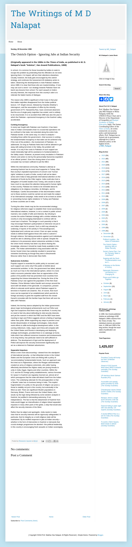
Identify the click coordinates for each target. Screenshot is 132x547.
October (106, 283)
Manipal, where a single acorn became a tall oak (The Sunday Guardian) (109, 400)
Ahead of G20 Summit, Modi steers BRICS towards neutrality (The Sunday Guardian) (111, 368)
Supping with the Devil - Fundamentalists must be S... (112, 260)
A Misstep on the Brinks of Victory (111, 266)
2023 (104, 155)
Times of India (104, 129)
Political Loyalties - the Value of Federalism (111, 240)
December (107, 233)
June (105, 293)
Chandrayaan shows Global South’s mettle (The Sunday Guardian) (111, 392)
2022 (104, 159)
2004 (104, 215)
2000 (104, 224)
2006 (104, 209)
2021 (104, 162)
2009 (104, 199)
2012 (104, 190)
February (106, 299)
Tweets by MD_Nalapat (107, 49)
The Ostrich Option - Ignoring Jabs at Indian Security (110, 246)
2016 (104, 177)
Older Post (86, 517)
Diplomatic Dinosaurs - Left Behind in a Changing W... (111, 272)
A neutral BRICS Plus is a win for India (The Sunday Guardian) (110, 416)
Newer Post (15, 517)
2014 (104, 184)
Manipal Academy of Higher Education (108, 122)
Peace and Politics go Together (111, 278)
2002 (104, 221)
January (106, 302)
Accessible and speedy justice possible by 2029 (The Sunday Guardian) (109, 384)
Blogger (100, 535)
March (105, 296)
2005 (104, 212)
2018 (104, 171)
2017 (104, 174)
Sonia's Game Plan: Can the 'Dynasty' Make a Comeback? (112, 253)
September (107, 286)
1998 (104, 231)
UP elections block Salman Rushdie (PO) (110, 376)
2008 (104, 202)
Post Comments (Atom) (29, 521)
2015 (104, 180)
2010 (104, 196)
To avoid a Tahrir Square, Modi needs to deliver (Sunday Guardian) (110, 424)
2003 (104, 218)
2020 (104, 165)
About (19, 42)
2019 (104, 168)
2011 (104, 193)
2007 (104, 206)
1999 (104, 228)
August (106, 290)
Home (11, 42)
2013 (104, 187)
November (107, 237)
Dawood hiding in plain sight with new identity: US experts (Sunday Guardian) (111, 408)
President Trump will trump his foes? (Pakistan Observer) (110, 359)
